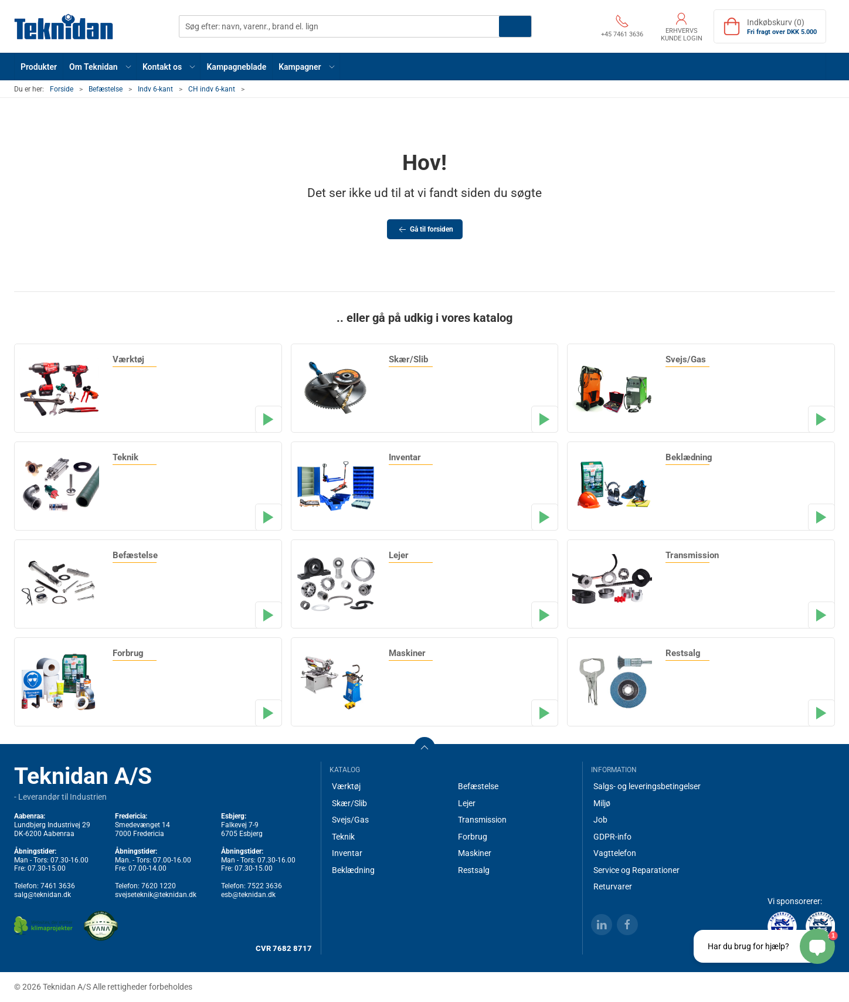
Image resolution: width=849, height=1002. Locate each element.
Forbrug (472, 836)
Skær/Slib (349, 803)
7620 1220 (158, 886)
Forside (61, 89)
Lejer (467, 803)
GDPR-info (612, 836)
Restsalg (474, 870)
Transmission (482, 819)
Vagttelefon (614, 853)
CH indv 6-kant (211, 89)
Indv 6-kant (155, 89)
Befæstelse (106, 89)
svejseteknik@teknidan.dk (155, 895)
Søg (515, 26)
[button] (100, 66)
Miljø (601, 803)
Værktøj (346, 786)
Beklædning (353, 870)
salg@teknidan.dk (42, 895)
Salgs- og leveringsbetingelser (647, 786)
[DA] (64, 26)
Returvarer (612, 886)
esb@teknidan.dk (248, 895)
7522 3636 (264, 886)
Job (600, 819)
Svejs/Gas (350, 819)
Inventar (347, 853)
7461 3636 (57, 886)
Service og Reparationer (636, 870)
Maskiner (474, 853)
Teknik (343, 836)
